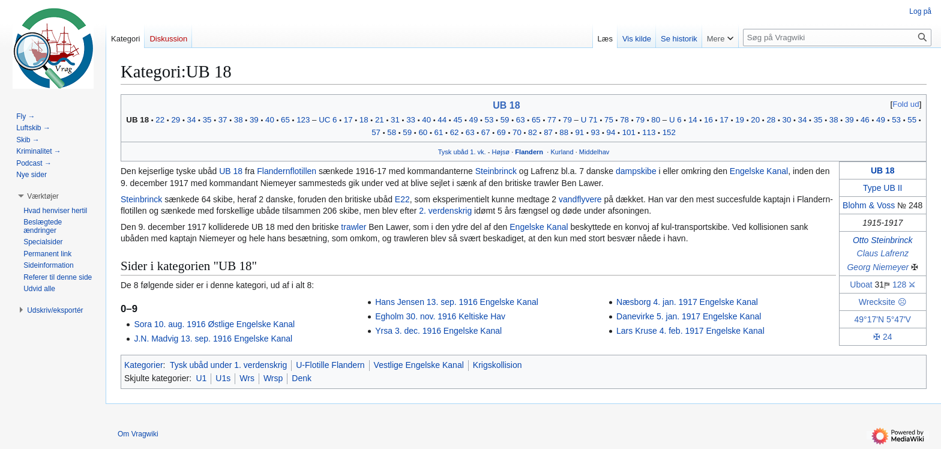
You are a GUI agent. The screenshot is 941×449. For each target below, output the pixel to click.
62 (454, 132)
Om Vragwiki (138, 434)
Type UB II (882, 188)
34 (191, 119)
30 (787, 119)
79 (567, 119)
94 (611, 132)
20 (755, 119)
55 (911, 119)
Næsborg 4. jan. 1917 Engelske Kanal (687, 302)
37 (222, 119)
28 (770, 119)
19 (739, 119)
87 (548, 132)
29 (175, 119)
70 (517, 132)
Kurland (561, 151)
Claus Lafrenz (883, 253)
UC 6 (328, 119)
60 (422, 132)
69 (501, 132)
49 (473, 119)
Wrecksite (877, 302)
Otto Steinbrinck (883, 240)
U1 (201, 378)
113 (648, 132)
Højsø (501, 151)
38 (238, 119)
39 (254, 119)
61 (438, 132)
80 (655, 119)
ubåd (460, 151)
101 (629, 132)
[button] (43, 196)
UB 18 (506, 105)
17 (348, 119)
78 (624, 119)
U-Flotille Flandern (330, 365)
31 (395, 119)
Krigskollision (497, 365)
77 (551, 119)
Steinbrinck (496, 171)
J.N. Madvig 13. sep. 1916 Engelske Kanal (213, 338)
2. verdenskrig (445, 210)
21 (379, 119)
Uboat (861, 284)
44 (441, 119)
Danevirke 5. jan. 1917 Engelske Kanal (688, 316)
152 (669, 132)
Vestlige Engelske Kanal (419, 365)
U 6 (675, 119)
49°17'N (870, 319)
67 (485, 132)
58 (391, 132)
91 (579, 132)
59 (505, 119)
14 (692, 119)
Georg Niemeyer (878, 267)
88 (563, 132)
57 (375, 132)
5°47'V (898, 319)
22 (159, 119)
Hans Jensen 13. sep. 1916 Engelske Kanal (456, 302)
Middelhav (594, 151)
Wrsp (273, 378)
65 (285, 119)
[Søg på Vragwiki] (837, 37)
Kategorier (143, 365)
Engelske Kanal (759, 171)
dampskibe (636, 171)
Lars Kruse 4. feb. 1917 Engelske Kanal (690, 331)
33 (410, 119)
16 (708, 119)
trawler (353, 227)
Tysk (445, 151)
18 (363, 119)
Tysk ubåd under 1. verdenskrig (228, 365)
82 (532, 132)
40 (269, 119)
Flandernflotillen (286, 171)
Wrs (246, 378)
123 (303, 119)
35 (207, 119)
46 (865, 119)
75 (608, 119)
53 (489, 119)
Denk (301, 378)
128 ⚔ (903, 284)
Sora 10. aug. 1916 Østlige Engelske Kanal (214, 324)
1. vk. (478, 151)
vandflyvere (580, 199)
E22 (402, 199)
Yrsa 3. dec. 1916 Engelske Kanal (438, 331)
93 (595, 132)
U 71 (589, 119)
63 (520, 119)
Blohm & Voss (869, 205)
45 (457, 119)
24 (887, 337)
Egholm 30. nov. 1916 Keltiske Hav (440, 316)
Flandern (529, 151)
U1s (222, 378)
